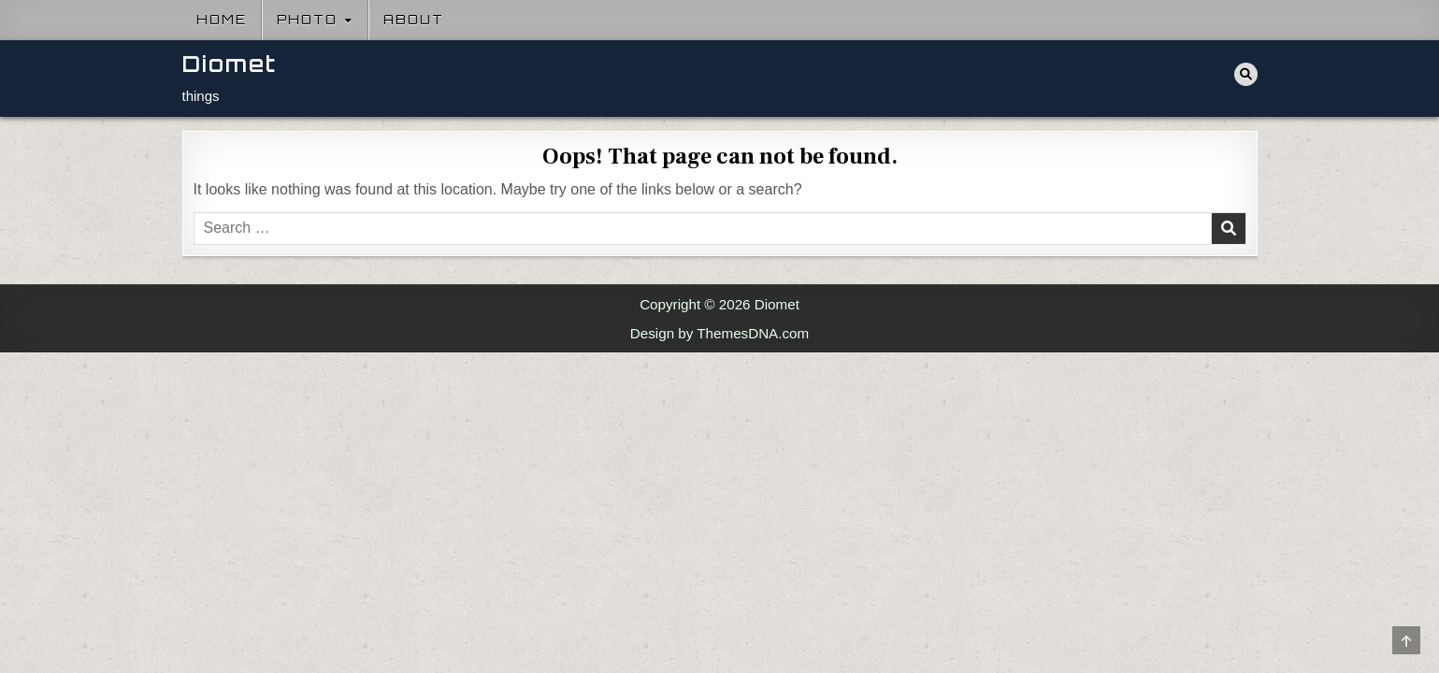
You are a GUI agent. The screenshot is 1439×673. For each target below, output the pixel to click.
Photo (307, 19)
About (413, 19)
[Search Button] (1246, 74)
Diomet (229, 64)
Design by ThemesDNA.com (719, 333)
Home (221, 19)
